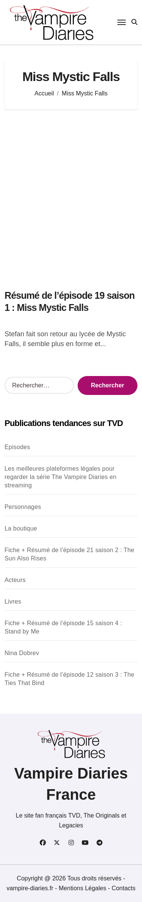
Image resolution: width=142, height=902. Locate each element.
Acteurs (15, 580)
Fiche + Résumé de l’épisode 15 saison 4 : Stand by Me (63, 627)
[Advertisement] (71, 196)
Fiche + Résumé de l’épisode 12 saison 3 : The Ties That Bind (69, 678)
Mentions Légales (83, 888)
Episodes (17, 447)
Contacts (124, 888)
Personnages (23, 507)
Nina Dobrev (22, 653)
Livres (13, 601)
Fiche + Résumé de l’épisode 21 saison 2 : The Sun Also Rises (69, 554)
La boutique (21, 528)
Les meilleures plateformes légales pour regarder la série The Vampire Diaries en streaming (61, 476)
